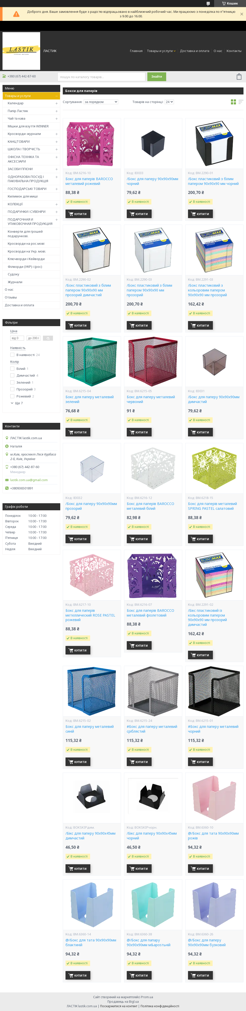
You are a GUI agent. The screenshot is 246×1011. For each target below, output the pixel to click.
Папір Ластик (18, 111)
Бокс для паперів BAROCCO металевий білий (150, 506)
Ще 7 (19, 403)
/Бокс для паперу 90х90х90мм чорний (152, 181)
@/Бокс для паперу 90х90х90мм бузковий (207, 942)
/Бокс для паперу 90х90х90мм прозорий (91, 506)
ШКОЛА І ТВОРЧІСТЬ (24, 149)
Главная (136, 50)
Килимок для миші (23, 196)
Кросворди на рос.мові (26, 243)
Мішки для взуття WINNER (28, 126)
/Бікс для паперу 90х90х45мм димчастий (90, 835)
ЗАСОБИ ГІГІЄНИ (20, 169)
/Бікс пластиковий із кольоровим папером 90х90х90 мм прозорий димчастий (207, 617)
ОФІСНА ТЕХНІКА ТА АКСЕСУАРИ (23, 159)
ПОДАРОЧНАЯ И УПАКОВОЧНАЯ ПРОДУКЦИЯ (30, 221)
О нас (218, 50)
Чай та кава (16, 118)
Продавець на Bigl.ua (123, 1001)
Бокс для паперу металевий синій (90, 729)
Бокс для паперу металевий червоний (151, 399)
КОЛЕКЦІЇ (15, 204)
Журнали (15, 282)
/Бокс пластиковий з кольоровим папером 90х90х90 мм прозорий (207, 290)
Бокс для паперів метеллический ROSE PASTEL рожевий (90, 615)
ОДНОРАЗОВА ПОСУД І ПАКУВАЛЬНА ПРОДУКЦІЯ (28, 178)
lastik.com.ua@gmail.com (29, 480)
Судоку (13, 274)
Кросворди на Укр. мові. (27, 251)
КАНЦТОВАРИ (19, 141)
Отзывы (11, 297)
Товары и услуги (160, 50)
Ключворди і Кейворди (26, 259)
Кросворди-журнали (24, 133)
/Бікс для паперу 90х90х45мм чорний (152, 835)
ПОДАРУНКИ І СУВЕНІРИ (26, 211)
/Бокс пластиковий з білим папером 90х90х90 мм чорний (213, 181)
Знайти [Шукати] (156, 76)
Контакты (234, 50)
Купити (80, 214)
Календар (16, 103)
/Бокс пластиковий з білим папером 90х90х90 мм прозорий (149, 290)
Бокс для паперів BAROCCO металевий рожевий (89, 181)
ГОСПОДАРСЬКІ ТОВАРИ (27, 188)
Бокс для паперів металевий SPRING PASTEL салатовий (212, 506)
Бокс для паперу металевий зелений (90, 399)
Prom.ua (147, 997)
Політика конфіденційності (160, 1006)
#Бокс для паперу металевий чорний (213, 729)
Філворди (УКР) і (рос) (25, 266)
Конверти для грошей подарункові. (25, 233)
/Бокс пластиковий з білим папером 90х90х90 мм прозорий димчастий (88, 290)
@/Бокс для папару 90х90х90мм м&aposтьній (148, 942)
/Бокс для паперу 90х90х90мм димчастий (213, 399)
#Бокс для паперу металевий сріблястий (152, 729)
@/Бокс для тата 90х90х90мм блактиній (91, 942)
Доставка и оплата (194, 50)
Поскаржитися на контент (118, 1006)
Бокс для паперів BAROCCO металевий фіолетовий (150, 613)
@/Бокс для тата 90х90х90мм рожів (213, 835)
